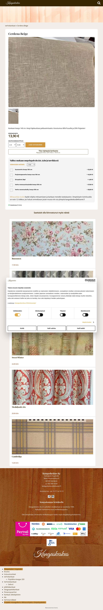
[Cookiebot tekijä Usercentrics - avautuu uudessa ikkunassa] (86, 280)
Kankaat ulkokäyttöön (12, 595)
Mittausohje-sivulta (17, 197)
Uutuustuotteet (10, 574)
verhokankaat (10, 26)
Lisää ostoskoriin (35, 145)
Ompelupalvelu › (40, 602)
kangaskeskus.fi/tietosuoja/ (25, 303)
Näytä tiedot (86, 322)
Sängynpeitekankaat (11, 589)
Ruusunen (16, 258)
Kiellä (22, 328)
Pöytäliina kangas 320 (16, 579)
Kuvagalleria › (16, 602)
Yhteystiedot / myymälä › (13, 569)
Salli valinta (51, 328)
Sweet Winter (18, 357)
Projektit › (7, 602)
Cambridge (17, 456)
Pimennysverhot (10, 592)
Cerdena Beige (22, 26)
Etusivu (7, 572)
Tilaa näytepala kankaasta (48, 152)
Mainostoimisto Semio (51, 608)
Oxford (10, 584)
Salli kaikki (81, 328)
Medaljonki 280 (19, 407)
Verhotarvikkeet (10, 600)
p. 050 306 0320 (51, 484)
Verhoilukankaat (10, 582)
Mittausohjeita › (28, 602)
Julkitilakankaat (9, 587)
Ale (5, 597)
